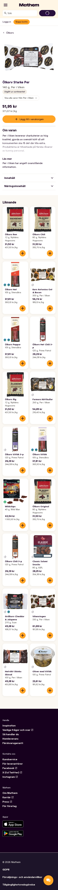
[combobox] (22, 13)
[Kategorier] (5, 5)
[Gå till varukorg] (47, 13)
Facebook (9, 764)
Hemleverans (10, 734)
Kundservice (9, 755)
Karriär (8, 793)
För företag (9, 802)
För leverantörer (12, 759)
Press (7, 797)
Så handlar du (10, 730)
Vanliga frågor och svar (17, 726)
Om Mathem (9, 789)
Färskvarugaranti (12, 739)
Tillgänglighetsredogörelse (18, 880)
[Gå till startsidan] (29, 5)
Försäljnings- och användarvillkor (22, 873)
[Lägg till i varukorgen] (22, 249)
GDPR (5, 865)
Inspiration (9, 721)
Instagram (10, 773)
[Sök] (5, 13)
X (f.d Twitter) (12, 768)
